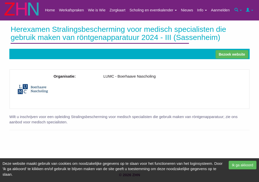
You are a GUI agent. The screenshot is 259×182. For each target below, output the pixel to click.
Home (50, 10)
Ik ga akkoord (242, 165)
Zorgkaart (117, 10)
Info (202, 10)
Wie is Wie (96, 10)
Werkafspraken (71, 10)
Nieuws (187, 10)
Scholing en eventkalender (153, 10)
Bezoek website (232, 54)
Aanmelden (220, 10)
